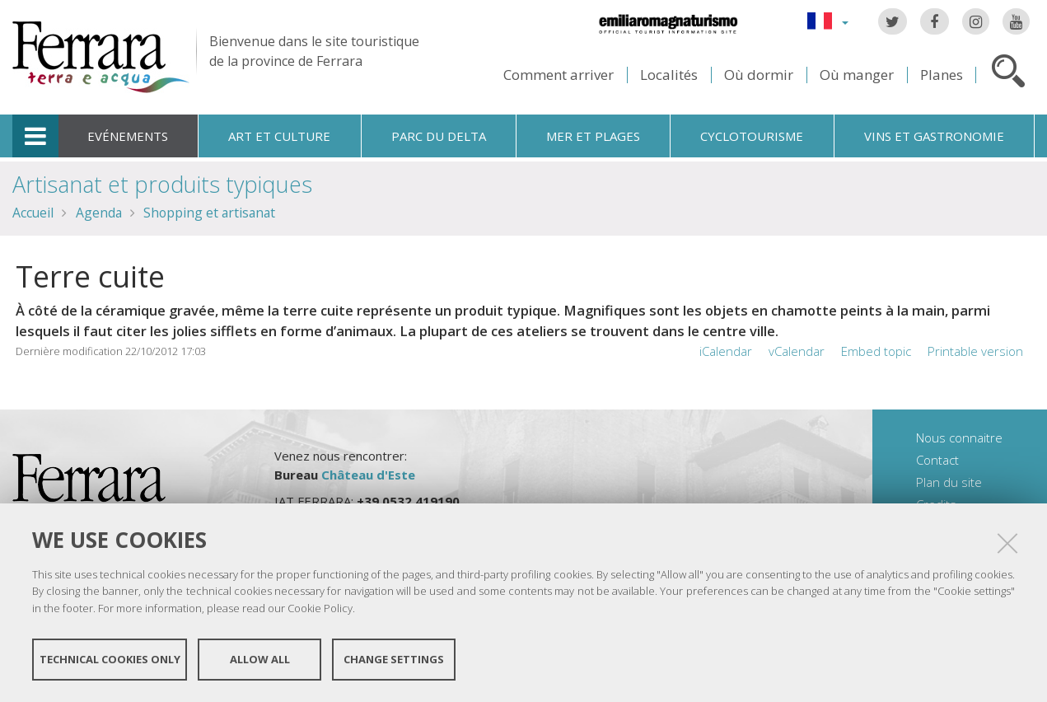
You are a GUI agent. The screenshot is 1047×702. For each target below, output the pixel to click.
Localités (669, 74)
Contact (937, 460)
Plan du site (949, 482)
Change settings (394, 659)
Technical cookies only (110, 659)
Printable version (975, 351)
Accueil (33, 213)
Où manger (857, 74)
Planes (941, 74)
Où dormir (758, 74)
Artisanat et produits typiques (162, 184)
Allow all (260, 659)
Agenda (99, 213)
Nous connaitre (959, 437)
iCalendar (725, 351)
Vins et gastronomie (934, 136)
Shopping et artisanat (209, 213)
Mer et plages (593, 136)
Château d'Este (368, 474)
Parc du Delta (438, 136)
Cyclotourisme (751, 136)
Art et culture (279, 136)
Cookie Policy (320, 608)
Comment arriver (558, 74)
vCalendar (797, 351)
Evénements (127, 136)
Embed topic (876, 351)
